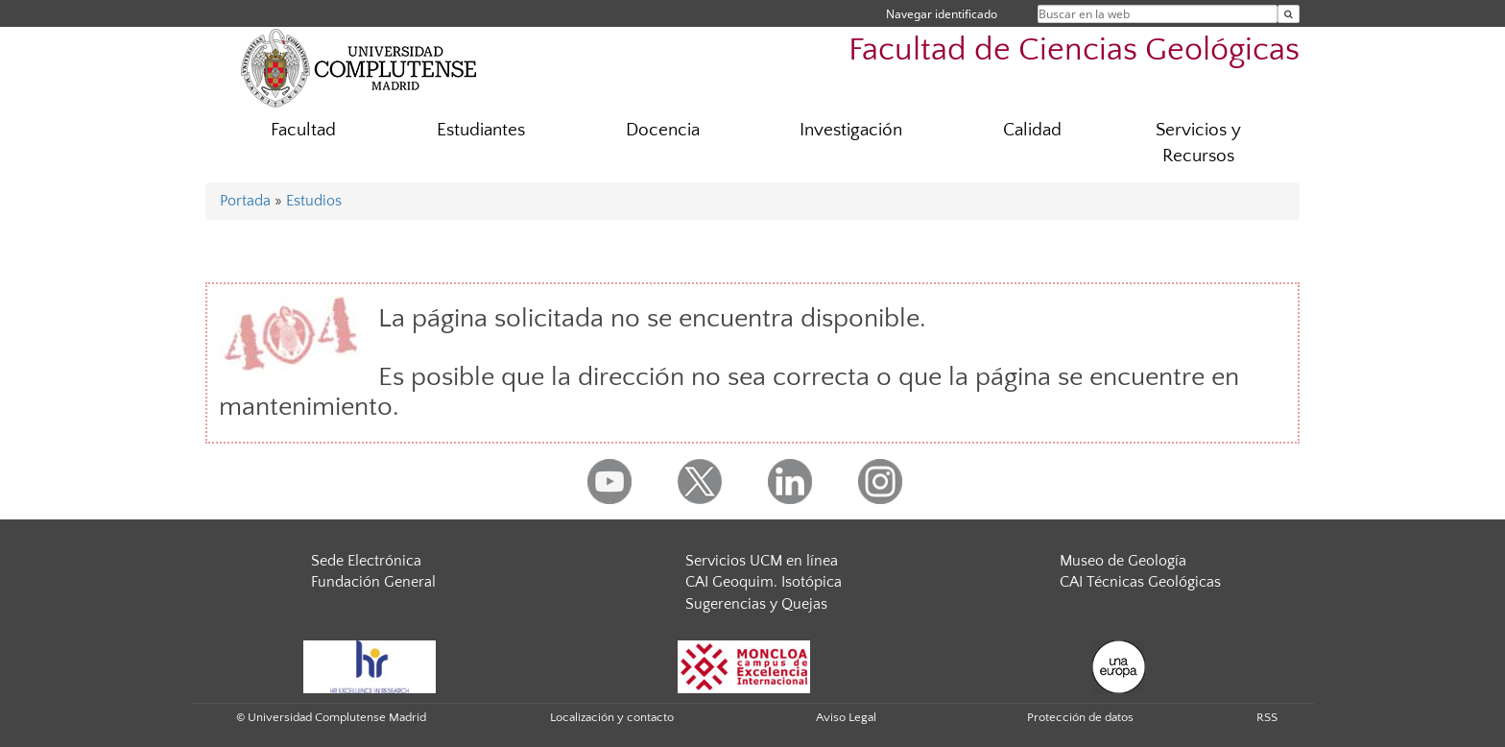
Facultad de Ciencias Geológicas (1074, 50)
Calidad (1032, 130)
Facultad (303, 130)
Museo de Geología (1123, 560)
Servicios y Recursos (1198, 143)
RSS (1267, 717)
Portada (245, 200)
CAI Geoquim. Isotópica (763, 581)
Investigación (851, 130)
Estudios (314, 200)
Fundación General (373, 581)
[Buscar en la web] (1289, 14)
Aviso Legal (846, 717)
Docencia (663, 130)
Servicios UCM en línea (761, 560)
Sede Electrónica (366, 560)
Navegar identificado (941, 14)
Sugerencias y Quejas (756, 604)
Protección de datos (1080, 717)
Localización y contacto (612, 717)
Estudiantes (481, 130)
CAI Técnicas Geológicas (1140, 581)
